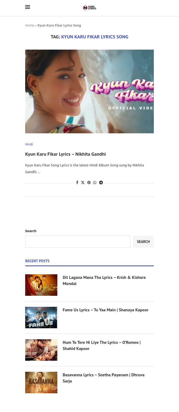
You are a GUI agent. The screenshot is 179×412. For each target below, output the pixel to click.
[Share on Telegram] (101, 183)
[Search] (151, 8)
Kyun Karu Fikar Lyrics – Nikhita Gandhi (65, 154)
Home (29, 25)
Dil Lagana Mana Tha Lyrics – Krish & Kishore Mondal (104, 280)
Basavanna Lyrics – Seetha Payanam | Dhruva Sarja (103, 377)
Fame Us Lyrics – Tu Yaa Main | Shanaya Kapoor (105, 309)
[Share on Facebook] (77, 183)
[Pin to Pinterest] (89, 183)
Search (30, 231)
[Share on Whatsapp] (94, 183)
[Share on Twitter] (83, 183)
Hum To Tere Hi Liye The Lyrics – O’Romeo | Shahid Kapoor (102, 345)
